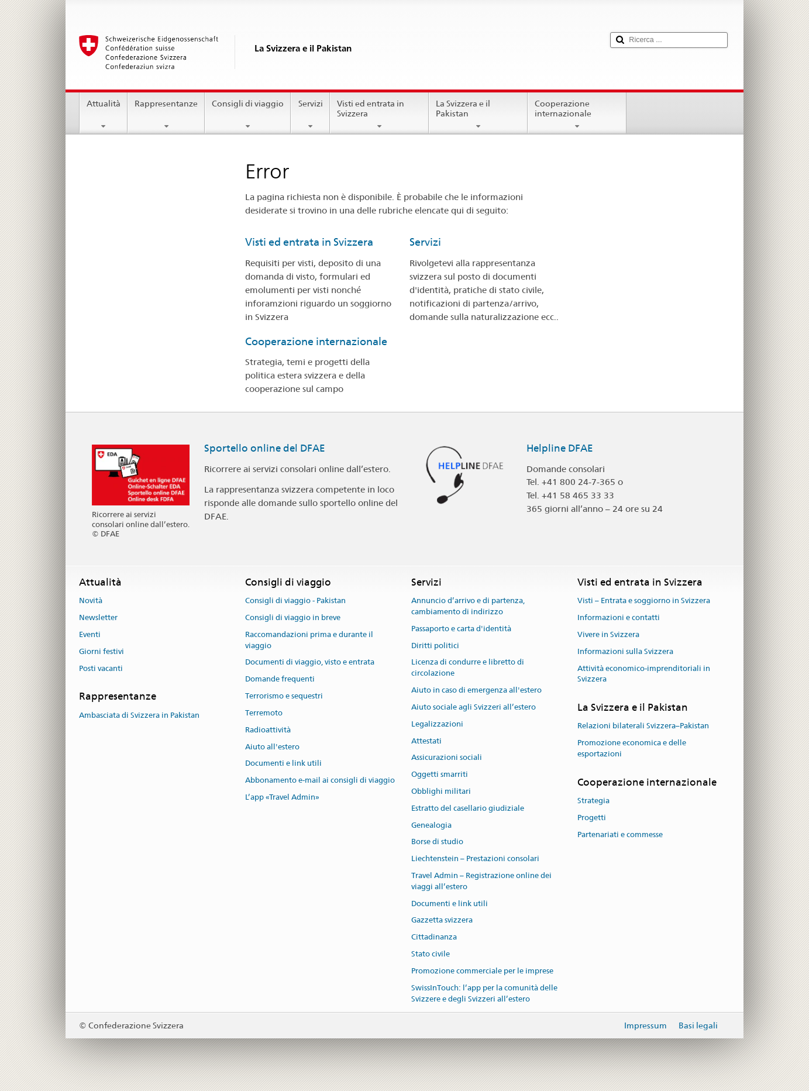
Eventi (90, 634)
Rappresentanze (166, 114)
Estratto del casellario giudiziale (467, 808)
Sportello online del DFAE (264, 448)
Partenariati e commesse (620, 834)
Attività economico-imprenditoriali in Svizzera (643, 674)
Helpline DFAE (559, 448)
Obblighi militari (441, 791)
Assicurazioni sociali (446, 757)
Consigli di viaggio (247, 114)
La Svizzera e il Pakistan (478, 114)
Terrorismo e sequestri (284, 695)
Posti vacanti (101, 668)
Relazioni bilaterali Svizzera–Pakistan (643, 726)
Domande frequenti (280, 679)
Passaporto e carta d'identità (461, 628)
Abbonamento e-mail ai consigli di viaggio (320, 780)
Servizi (310, 114)
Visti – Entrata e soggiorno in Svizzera (643, 601)
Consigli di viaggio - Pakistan (295, 601)
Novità (90, 601)
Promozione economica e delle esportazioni (631, 748)
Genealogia (431, 825)
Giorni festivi (101, 651)
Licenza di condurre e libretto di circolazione (467, 668)
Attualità (103, 114)
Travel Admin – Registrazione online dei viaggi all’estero (481, 881)
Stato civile (430, 953)
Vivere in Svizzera (608, 634)
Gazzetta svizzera (442, 920)
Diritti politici (435, 645)
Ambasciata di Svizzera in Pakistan (139, 715)
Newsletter (98, 617)
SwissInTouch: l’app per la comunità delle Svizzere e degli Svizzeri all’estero (484, 993)
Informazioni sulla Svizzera (625, 651)
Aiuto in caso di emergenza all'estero (476, 690)
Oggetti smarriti (439, 774)
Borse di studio (437, 842)
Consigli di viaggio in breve (292, 617)
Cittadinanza (434, 937)
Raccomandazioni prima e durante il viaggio (309, 640)
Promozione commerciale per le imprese (482, 970)
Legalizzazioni (437, 724)
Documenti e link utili (283, 763)
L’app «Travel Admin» (282, 797)
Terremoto (264, 712)
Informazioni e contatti (618, 617)
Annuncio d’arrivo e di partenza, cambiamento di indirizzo (468, 607)
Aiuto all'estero (272, 746)
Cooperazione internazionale (577, 114)
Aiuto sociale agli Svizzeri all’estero (473, 707)
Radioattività (268, 729)
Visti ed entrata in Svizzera (379, 114)
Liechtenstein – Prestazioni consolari (475, 858)
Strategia (593, 800)
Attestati (426, 740)
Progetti (591, 817)
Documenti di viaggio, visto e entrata (309, 662)
